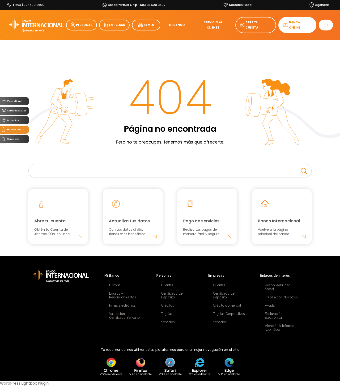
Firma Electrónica (122, 305)
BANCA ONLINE (291, 25)
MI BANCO (177, 25)
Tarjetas (167, 314)
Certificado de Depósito (172, 295)
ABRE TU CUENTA (249, 25)
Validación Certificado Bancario (124, 315)
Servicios (168, 322)
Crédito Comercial (227, 305)
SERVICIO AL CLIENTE (213, 25)
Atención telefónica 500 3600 (279, 327)
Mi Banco (111, 275)
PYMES (146, 25)
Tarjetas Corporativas (229, 314)
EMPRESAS (114, 25)
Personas (163, 275)
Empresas (216, 275)
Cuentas (167, 285)
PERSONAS (81, 25)
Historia (114, 285)
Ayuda (270, 305)
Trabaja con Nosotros (281, 297)
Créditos (167, 305)
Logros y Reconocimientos (122, 295)
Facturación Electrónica (273, 315)
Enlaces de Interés (275, 275)
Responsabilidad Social (277, 287)
